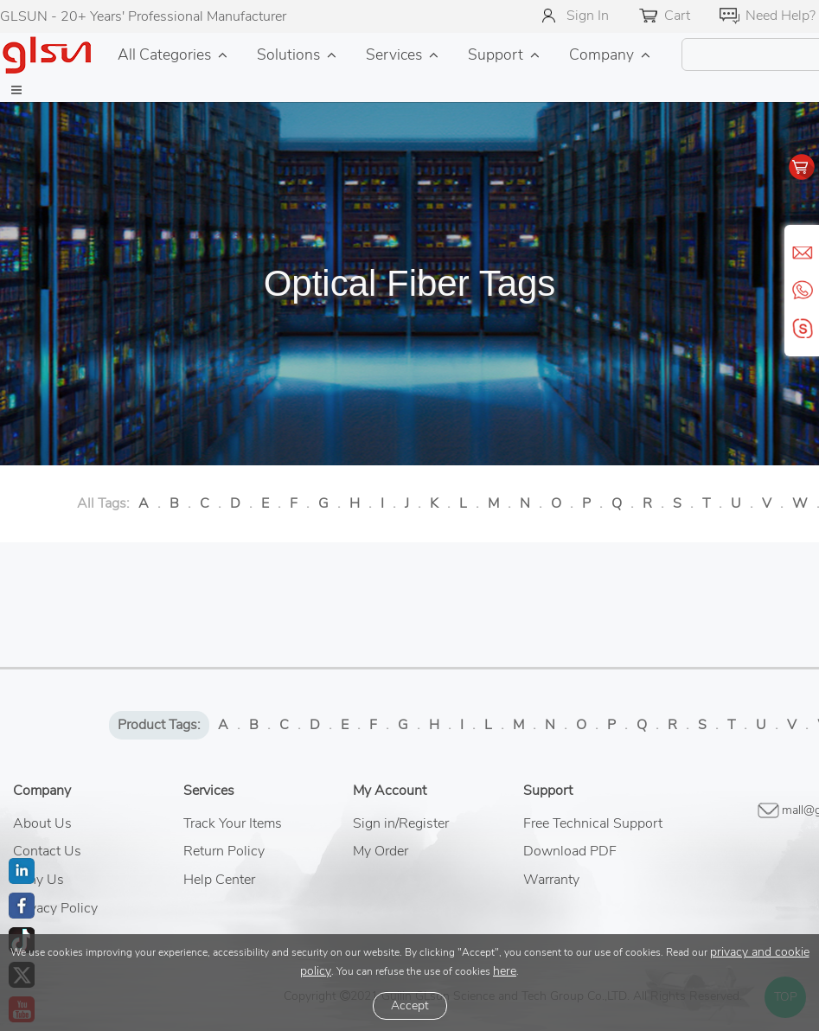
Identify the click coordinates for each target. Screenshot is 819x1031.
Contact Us (47, 851)
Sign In (587, 15)
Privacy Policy (55, 908)
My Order (380, 851)
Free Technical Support (592, 823)
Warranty (551, 879)
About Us (42, 823)
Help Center (219, 879)
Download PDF (570, 851)
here (504, 971)
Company (601, 54)
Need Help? (780, 15)
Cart (677, 15)
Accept (410, 1005)
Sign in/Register (401, 823)
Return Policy (224, 851)
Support (495, 54)
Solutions (288, 54)
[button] (16, 91)
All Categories (164, 54)
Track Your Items (232, 823)
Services (394, 54)
